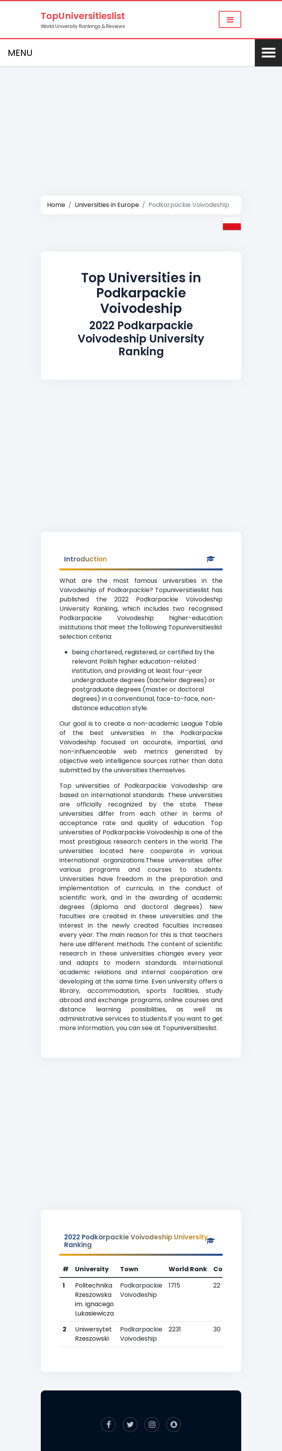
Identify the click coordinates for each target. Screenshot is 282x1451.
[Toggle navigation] (230, 19)
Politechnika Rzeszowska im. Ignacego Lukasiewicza (94, 1299)
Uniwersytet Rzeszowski (93, 1334)
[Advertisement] (141, 122)
